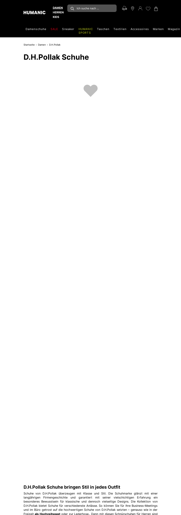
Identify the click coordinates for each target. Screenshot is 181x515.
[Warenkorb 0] (155, 8)
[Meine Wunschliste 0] (148, 8)
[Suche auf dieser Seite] (92, 8)
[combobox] (92, 8)
